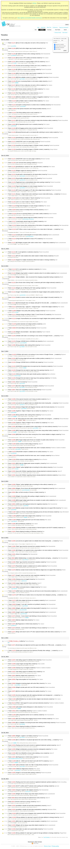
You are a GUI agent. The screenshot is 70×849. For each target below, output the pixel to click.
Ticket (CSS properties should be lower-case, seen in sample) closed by (35, 448)
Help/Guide (43, 27)
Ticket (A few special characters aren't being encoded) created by (27, 399)
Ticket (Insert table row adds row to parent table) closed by (28, 829)
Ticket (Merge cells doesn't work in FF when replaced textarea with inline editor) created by (35, 632)
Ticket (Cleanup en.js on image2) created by (27, 668)
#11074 (25, 517)
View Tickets (57, 29)
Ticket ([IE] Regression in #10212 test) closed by (24, 624)
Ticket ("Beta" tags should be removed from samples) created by (30, 562)
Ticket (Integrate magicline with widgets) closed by (26, 790)
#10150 (16, 468)
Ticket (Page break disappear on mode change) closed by (28, 186)
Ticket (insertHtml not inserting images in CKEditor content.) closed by (31, 145)
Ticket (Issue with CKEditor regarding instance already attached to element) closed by (33, 471)
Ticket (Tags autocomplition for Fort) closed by (23, 679)
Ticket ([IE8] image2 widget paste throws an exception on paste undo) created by (35, 500)
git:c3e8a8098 (23, 342)
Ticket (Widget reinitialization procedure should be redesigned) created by (30, 749)
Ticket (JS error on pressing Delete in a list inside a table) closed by (28, 81)
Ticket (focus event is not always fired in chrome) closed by (26, 209)
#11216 (24, 367)
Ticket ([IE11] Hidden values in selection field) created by (26, 101)
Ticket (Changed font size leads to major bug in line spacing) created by (30, 378)
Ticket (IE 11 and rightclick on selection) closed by (26, 252)
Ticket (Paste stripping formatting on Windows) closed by (24, 531)
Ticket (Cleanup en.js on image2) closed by (24, 579)
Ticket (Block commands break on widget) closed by (25, 587)
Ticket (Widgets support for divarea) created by (25, 170)
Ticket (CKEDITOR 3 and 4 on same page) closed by (27, 141)
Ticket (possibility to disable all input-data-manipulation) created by (30, 809)
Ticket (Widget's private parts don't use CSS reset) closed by (27, 520)
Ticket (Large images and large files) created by (24, 664)
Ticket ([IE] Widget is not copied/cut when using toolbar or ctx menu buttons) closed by (36, 426)
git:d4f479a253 (23, 613)
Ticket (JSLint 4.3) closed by (20, 382)
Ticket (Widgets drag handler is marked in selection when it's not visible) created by (35, 273)
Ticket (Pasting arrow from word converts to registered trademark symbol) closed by (32, 745)
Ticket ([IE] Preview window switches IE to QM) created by (26, 89)
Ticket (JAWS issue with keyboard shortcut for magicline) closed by (30, 504)
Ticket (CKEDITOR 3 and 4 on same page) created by (27, 159)
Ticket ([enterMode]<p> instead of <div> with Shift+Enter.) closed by (31, 137)
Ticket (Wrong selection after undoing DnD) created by (27, 415)
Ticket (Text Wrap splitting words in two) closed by (23, 93)
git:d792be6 (25, 605)
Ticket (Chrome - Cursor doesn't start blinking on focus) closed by (30, 616)
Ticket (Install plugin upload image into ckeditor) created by (25, 221)
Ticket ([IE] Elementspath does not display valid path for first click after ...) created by (36, 303)
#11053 (16, 762)
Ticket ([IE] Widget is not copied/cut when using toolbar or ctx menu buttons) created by (36, 550)
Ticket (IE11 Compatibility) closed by (25, 711)
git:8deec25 (13, 625)
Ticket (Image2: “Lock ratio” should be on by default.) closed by (30, 604)
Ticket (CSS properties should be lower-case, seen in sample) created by (32, 455)
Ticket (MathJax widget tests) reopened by (22, 675)
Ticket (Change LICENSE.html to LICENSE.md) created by (28, 362)
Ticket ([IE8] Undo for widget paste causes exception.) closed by (30, 463)
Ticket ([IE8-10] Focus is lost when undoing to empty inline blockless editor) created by (36, 120)
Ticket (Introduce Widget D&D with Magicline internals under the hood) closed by (34, 407)
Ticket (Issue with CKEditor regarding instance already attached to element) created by (35, 475)
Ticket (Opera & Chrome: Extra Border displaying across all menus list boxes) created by (36, 512)
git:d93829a (17, 685)
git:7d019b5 (22, 106)
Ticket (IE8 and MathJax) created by (21, 524)
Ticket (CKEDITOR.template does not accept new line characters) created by (33, 366)
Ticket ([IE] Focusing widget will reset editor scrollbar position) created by (33, 358)
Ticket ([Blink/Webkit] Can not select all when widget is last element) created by (32, 699)
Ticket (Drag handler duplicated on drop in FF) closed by (28, 178)
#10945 (27, 617)
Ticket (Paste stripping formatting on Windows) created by (24, 726)
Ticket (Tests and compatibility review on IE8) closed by (27, 389)
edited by (19, 641)
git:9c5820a (22, 187)
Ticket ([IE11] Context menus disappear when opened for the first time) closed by (34, 813)
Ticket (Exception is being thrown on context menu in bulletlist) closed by (32, 105)
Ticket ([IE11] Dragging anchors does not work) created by (28, 128)
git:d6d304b (13, 453)
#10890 (16, 82)
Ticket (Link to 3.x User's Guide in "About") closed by (27, 198)
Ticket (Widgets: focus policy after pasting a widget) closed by (29, 310)
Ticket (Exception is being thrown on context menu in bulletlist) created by (33, 116)
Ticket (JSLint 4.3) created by (20, 554)
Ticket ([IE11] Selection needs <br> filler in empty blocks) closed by (31, 765)
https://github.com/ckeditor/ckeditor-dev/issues (30, 17)
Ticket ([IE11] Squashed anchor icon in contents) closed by (26, 124)
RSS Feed (36, 843)
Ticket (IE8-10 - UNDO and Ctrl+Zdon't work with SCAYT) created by (28, 761)
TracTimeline (46, 837)
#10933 (14, 416)
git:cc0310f (22, 737)
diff (8, 642)
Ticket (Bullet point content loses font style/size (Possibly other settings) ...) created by (33, 650)
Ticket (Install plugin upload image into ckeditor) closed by (28, 217)
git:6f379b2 (25, 505)
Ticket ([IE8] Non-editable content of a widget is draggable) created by (31, 97)
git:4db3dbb (22, 724)
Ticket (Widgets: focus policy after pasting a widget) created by (30, 496)
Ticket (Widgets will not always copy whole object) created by (29, 825)
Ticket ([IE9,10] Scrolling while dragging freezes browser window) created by (31, 718)
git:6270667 (13, 509)
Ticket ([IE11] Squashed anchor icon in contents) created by (29, 715)
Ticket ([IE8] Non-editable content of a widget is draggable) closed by (31, 77)
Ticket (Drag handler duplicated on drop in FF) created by (28, 238)
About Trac (49, 27)
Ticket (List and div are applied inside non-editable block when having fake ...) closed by (36, 403)
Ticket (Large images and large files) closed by (22, 583)
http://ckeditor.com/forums (28, 219)
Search (65, 29)
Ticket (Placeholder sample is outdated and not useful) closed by (28, 451)
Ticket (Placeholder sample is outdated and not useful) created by (30, 566)
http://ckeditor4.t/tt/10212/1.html (15, 758)
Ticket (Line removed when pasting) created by (23, 162)
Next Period (64, 32)
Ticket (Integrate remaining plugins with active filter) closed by (27, 683)
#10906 (14, 743)
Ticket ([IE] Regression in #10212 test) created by (26, 757)
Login (38, 27)
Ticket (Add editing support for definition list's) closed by (28, 660)
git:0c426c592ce (29, 236)
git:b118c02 (22, 383)
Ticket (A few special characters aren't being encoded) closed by (27, 108)
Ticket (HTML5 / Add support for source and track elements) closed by (34, 703)
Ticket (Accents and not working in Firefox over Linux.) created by (27, 65)
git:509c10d (22, 180)
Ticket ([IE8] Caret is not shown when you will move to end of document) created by (36, 591)
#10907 (19, 708)
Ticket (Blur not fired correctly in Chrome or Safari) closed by (25, 492)
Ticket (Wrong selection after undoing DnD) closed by (27, 345)
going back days (58, 40)
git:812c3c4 (24, 580)
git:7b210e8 (14, 588)
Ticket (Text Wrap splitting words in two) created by (23, 112)
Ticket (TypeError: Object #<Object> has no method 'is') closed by (28, 411)
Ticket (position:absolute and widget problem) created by (25, 324)
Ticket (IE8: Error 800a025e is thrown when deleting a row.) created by (29, 753)
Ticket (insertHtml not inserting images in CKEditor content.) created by (30, 149)
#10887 (20, 441)
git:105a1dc (14, 521)
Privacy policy (55, 846)
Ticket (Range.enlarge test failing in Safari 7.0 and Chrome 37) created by (32, 314)
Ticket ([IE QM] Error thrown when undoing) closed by (27, 54)
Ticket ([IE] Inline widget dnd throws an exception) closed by (29, 386)
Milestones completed (59, 44)
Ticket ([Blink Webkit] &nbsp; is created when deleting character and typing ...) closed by (36, 558)
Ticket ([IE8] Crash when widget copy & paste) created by (28, 73)
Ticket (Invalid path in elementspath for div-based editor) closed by (30, 174)
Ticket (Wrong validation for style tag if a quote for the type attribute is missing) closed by (34, 817)
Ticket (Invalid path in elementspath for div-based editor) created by (31, 235)
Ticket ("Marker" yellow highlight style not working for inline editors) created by (30, 484)
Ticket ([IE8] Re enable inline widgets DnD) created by (27, 516)
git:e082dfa (18, 449)
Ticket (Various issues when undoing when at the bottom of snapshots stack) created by (36, 225)
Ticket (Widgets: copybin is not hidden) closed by (26, 736)
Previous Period (58, 32)
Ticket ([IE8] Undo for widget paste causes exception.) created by (30, 821)
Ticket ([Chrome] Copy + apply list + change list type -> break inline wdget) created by (34, 306)
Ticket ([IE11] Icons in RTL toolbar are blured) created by (26, 58)
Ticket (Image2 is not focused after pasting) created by (27, 772)
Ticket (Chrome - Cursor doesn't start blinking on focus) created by (29, 628)
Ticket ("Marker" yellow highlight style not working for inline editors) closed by (33, 467)
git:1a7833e (22, 391)
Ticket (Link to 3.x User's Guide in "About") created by (25, 202)
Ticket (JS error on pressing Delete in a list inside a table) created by (30, 213)
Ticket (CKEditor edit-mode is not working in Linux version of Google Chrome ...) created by (35, 354)
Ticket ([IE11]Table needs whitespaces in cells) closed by (28, 707)
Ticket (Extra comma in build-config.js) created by (25, 459)
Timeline (42, 29)
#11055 (16, 312)
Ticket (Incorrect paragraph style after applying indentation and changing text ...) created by (33, 695)
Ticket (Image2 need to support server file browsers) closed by (30, 612)
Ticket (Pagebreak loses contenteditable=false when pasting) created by (32, 182)
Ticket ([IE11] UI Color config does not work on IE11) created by (28, 85)
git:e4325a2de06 (25, 490)
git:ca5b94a (23, 408)
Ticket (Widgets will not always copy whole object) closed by (29, 794)
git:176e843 (35, 428)
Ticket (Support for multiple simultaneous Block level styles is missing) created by (30, 260)
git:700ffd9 (21, 346)
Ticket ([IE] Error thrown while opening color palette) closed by (27, 691)
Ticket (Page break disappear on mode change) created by (27, 206)
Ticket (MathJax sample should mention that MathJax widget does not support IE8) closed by (35, 508)
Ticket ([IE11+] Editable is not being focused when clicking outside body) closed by (35, 722)
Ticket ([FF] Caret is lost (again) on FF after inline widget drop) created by (32, 190)
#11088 (21, 465)
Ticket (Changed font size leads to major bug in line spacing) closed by (29, 370)
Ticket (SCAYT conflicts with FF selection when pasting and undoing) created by (31, 786)
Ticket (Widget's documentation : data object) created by (27, 332)
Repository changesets (59, 47)
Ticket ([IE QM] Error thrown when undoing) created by (27, 69)
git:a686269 (13, 55)
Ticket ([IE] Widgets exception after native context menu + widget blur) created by (35, 242)
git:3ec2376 (27, 791)
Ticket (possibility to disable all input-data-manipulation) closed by (27, 805)
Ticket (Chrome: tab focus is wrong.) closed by (22, 801)
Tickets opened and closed (59, 46)
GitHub (34, 3)
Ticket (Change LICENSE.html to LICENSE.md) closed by (29, 341)
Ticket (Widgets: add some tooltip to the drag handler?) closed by (30, 608)
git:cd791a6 (25, 559)
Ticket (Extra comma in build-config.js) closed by (23, 444)
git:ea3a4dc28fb (23, 609)
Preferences (55, 27)
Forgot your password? (63, 27)
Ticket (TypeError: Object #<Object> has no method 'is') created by (29, 422)
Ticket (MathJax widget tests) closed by (21, 620)
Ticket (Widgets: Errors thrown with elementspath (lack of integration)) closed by (34, 488)
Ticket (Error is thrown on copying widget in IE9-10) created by (26, 61)
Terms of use (47, 846)
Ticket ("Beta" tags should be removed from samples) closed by (29, 546)
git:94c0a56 (22, 176)
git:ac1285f (22, 766)
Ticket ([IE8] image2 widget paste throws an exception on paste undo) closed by (34, 440)
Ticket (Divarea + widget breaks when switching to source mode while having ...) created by (35, 194)
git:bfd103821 (22, 295)
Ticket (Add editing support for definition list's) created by (24, 671)
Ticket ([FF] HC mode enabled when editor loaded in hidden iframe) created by (31, 256)
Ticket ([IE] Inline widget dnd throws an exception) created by (30, 600)
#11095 (14, 63)
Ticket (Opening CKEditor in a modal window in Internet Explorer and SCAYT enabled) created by (35, 527)
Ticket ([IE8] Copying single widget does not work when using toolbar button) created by (36, 430)
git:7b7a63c (22, 78)
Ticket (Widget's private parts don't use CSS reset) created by (29, 687)
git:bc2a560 (13, 412)
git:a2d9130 (17, 770)
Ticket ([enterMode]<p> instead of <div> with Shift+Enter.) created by (29, 166)
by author (60, 42)
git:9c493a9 (13, 125)
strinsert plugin (17, 375)
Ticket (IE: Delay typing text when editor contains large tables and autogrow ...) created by (36, 418)
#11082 (14, 432)
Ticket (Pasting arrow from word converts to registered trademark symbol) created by (35, 782)
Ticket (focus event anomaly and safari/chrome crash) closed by (27, 798)
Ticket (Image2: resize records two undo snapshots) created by (30, 575)
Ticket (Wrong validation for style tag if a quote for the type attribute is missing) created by (35, 833)
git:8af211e (22, 404)
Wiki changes (57, 49)
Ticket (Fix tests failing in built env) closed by (25, 328)
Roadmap (49, 29)
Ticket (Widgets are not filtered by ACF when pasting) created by (30, 288)
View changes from (60, 38)
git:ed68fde (13, 46)
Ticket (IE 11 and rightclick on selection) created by (25, 269)
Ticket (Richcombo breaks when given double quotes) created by (29, 374)
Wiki (35, 29)
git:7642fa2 (22, 387)
